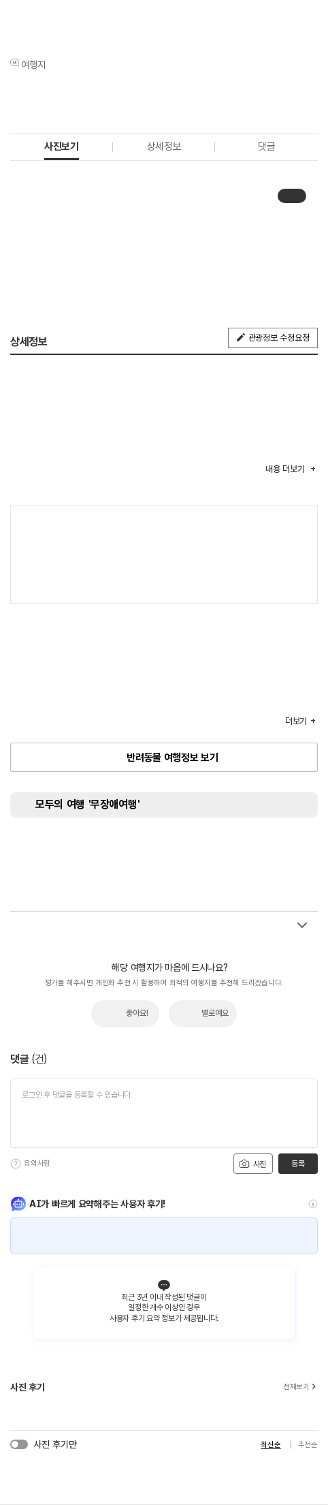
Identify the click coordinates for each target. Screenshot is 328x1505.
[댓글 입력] (164, 1113)
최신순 (270, 1444)
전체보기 (300, 1387)
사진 (252, 1163)
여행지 (33, 64)
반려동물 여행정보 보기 (172, 757)
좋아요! (137, 1013)
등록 (297, 1163)
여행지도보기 (300, 522)
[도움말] (15, 1163)
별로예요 (215, 1013)
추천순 (308, 1444)
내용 (286, 469)
